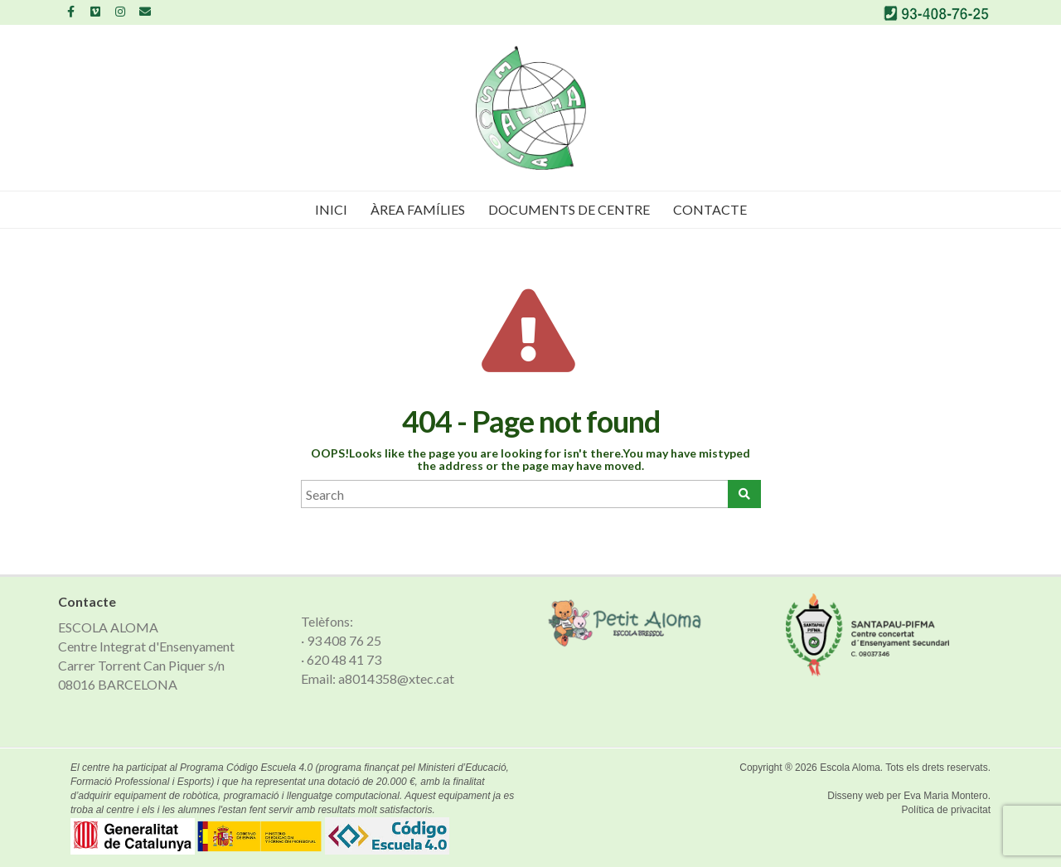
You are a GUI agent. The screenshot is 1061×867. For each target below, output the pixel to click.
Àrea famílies (418, 209)
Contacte (710, 209)
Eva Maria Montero (945, 796)
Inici (331, 209)
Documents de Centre (569, 209)
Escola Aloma (850, 767)
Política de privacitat (946, 810)
